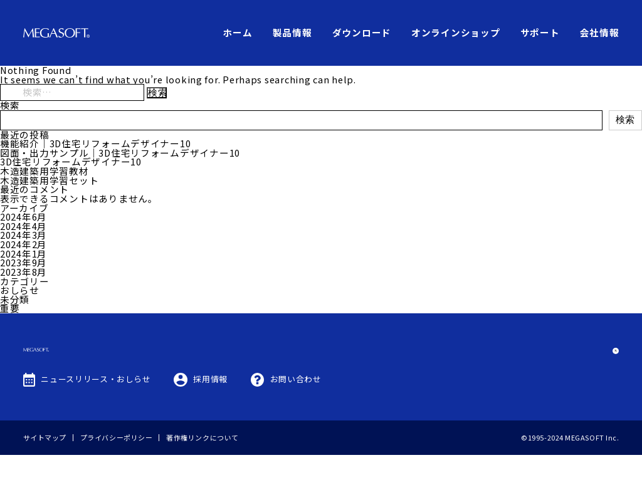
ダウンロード (361, 32)
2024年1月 (23, 253)
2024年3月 (23, 234)
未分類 (14, 299)
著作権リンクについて (202, 467)
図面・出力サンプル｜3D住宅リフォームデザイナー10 (120, 152)
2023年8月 (23, 271)
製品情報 (292, 32)
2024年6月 (23, 216)
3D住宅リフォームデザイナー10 (71, 161)
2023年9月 (23, 262)
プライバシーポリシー (116, 467)
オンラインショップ (455, 32)
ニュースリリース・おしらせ (95, 409)
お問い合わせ (296, 409)
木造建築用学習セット (49, 180)
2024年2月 (23, 244)
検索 (9, 105)
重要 (9, 308)
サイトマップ (44, 467)
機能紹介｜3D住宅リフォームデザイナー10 (95, 143)
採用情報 (210, 409)
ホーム (237, 32)
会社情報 (599, 32)
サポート (540, 32)
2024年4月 (23, 225)
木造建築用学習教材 (44, 170)
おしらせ (19, 289)
